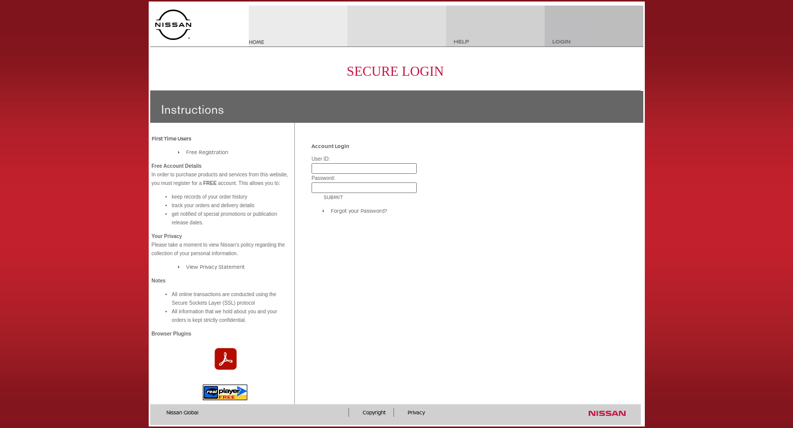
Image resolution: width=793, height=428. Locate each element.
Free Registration (207, 152)
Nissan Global (182, 412)
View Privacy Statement (215, 266)
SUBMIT (333, 197)
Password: (323, 178)
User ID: (321, 159)
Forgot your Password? (359, 210)
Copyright (374, 412)
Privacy (416, 412)
